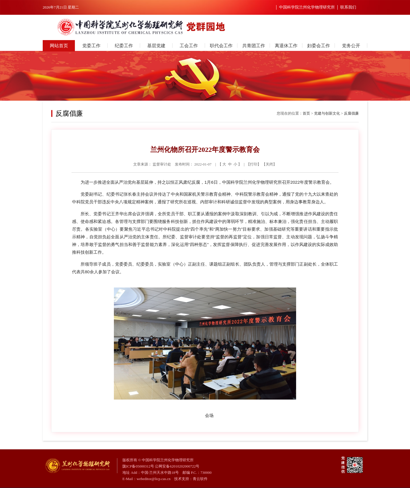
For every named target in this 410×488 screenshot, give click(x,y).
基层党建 (156, 45)
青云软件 (200, 479)
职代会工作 (221, 45)
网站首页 (59, 45)
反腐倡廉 (351, 113)
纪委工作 (124, 45)
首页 (306, 113)
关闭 (269, 164)
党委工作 (91, 45)
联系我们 (348, 7)
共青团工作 (253, 45)
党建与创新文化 (327, 113)
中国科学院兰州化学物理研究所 (307, 7)
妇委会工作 (318, 45)
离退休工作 (286, 45)
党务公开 (351, 45)
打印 (253, 164)
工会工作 (189, 45)
